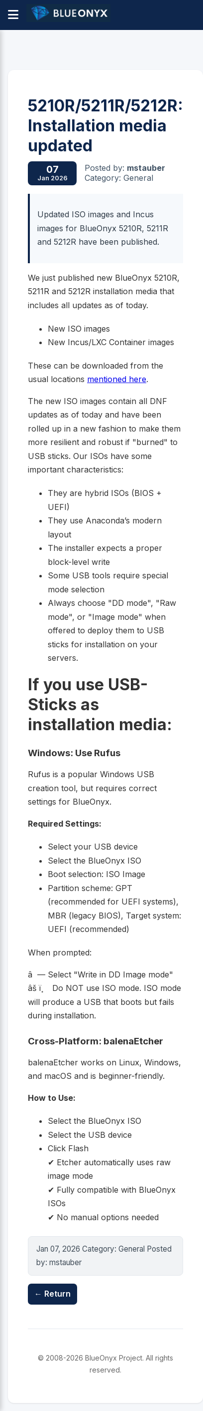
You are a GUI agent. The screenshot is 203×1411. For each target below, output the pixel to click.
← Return (52, 1294)
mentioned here (116, 379)
